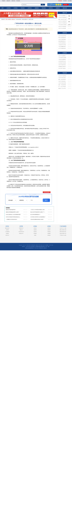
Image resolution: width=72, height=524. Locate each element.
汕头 (60, 228)
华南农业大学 (21, 233)
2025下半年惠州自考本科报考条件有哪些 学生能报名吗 (62, 48)
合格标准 (35, 229)
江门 (63, 228)
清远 (60, 233)
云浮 (65, 233)
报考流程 (49, 231)
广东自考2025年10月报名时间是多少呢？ (62, 44)
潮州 (60, 231)
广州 (60, 235)
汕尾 (62, 229)
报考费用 (49, 233)
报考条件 (49, 229)
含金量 (35, 235)
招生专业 (13, 0)
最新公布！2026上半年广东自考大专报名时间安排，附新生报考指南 (62, 88)
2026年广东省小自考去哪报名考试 (62, 77)
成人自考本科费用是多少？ (35, 214)
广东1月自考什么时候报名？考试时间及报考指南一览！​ (62, 24)
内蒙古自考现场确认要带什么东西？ (12, 212)
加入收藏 (69, 0)
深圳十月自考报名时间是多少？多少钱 (62, 37)
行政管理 (7, 229)
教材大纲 (65, 8)
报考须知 (49, 235)
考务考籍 (44, 8)
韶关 (63, 231)
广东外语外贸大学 (21, 231)
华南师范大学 (21, 228)
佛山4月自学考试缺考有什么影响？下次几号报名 (38, 212)
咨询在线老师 (47, 192)
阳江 (65, 231)
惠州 (65, 235)
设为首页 (65, 0)
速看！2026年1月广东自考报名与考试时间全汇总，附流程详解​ (62, 19)
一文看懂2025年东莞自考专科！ (12, 219)
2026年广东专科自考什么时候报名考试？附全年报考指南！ (62, 81)
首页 (2, 8)
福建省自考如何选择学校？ (11, 209)
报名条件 (8, 0)
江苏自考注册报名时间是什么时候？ (37, 219)
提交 (46, 200)
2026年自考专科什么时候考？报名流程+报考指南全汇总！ (62, 61)
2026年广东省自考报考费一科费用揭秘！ (62, 39)
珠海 (62, 231)
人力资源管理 (7, 231)
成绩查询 (37, 8)
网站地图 (60, 0)
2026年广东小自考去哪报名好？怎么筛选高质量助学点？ (62, 28)
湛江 (62, 228)
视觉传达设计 (7, 228)
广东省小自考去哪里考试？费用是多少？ (62, 59)
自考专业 (30, 8)
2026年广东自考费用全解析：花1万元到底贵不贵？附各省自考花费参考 (62, 15)
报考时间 (49, 228)
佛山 (62, 235)
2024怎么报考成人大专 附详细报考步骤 (13, 214)
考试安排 (23, 8)
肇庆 (63, 229)
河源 (65, 228)
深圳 (65, 229)
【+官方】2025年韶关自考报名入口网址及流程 (38, 209)
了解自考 (3, 0)
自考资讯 (8, 8)
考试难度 (35, 233)
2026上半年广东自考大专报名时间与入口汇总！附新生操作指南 (62, 68)
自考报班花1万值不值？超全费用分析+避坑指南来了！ (62, 66)
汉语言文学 (7, 235)
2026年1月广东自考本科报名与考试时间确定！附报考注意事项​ (62, 21)
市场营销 (7, 233)
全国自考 (58, 8)
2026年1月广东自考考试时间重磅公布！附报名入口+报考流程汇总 (62, 26)
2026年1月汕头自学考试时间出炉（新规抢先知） (62, 35)
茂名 (62, 233)
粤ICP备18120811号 (42, 245)
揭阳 (60, 229)
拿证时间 (35, 231)
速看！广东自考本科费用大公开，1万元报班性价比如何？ (62, 84)
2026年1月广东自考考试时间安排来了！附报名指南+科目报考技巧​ (62, 17)
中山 (63, 235)
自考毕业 (51, 8)
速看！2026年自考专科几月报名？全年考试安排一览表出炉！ (62, 79)
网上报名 (18, 0)
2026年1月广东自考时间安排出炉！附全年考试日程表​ (62, 75)
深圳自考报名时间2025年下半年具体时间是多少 (62, 41)
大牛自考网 (35, 25)
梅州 (63, 233)
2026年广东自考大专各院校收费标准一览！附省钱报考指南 (62, 64)
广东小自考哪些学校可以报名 (62, 46)
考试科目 (35, 228)
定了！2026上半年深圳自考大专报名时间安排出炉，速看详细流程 (62, 86)
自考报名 (16, 8)
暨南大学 (21, 229)
